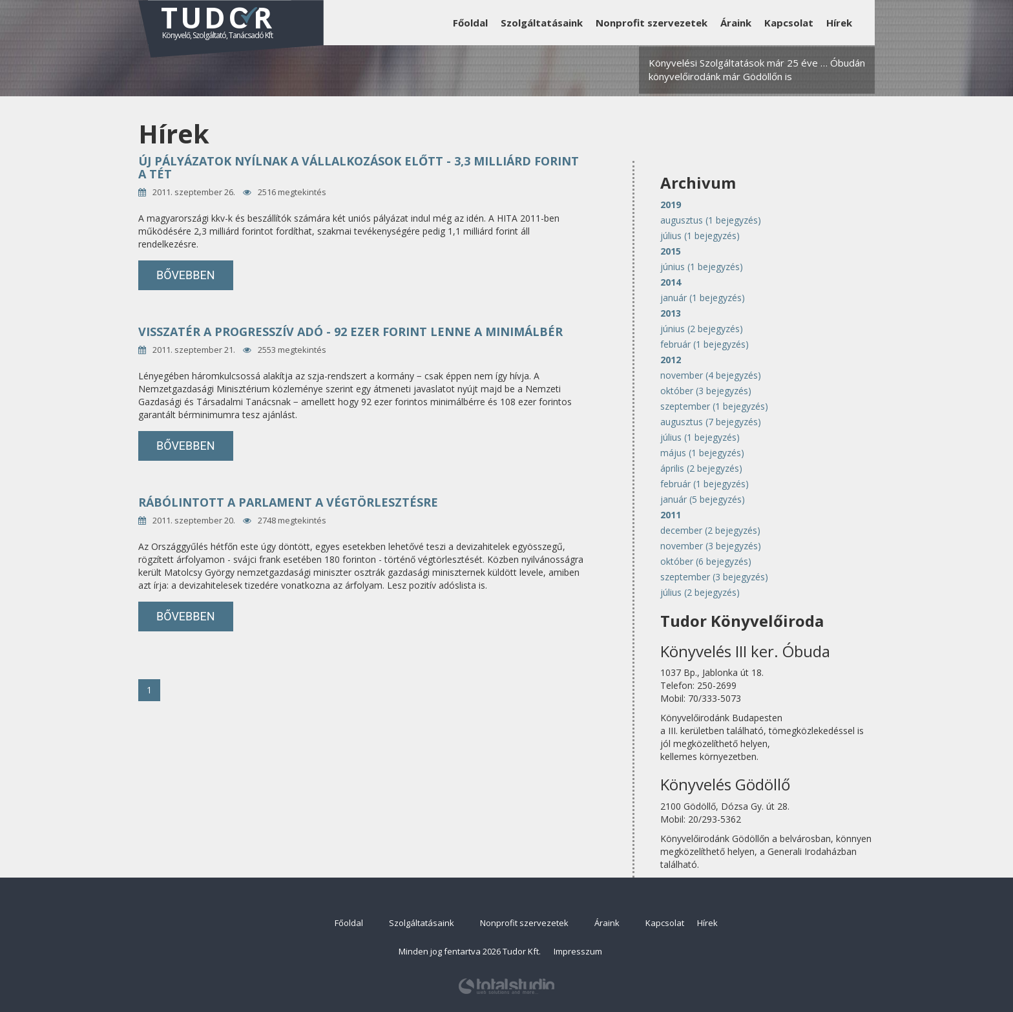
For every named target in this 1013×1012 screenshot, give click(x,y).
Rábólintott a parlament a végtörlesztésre (288, 502)
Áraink (735, 22)
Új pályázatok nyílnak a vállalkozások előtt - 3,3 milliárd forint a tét (358, 167)
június (701, 266)
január (702, 297)
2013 (670, 313)
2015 (670, 251)
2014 (670, 282)
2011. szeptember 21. (193, 349)
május (702, 453)
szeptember (714, 406)
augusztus (710, 220)
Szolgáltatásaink (542, 22)
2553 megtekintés (292, 349)
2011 (670, 515)
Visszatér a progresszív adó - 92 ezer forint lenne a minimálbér (350, 331)
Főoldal (470, 22)
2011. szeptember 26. (193, 192)
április (701, 468)
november (710, 375)
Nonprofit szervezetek (651, 22)
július (700, 235)
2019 (670, 204)
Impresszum (578, 951)
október (705, 391)
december (710, 530)
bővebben (185, 275)
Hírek (839, 22)
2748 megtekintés (292, 520)
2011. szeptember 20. (193, 520)
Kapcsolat (788, 22)
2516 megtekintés (292, 192)
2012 (670, 359)
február (704, 344)
